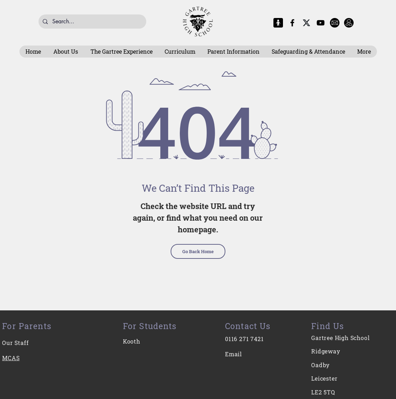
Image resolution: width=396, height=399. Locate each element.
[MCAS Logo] (278, 23)
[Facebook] (292, 23)
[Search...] (92, 21)
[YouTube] (320, 23)
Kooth (131, 341)
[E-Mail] (334, 23)
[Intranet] (349, 23)
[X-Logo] (306, 23)
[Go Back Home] (198, 251)
